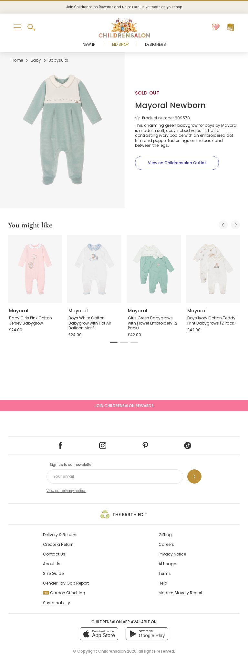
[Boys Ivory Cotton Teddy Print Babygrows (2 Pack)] (213, 269)
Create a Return (58, 544)
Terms (165, 573)
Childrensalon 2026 (117, 651)
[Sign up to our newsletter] (194, 476)
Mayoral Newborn (170, 105)
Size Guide (53, 573)
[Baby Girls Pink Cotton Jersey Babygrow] (35, 269)
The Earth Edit (123, 514)
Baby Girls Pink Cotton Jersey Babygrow (30, 320)
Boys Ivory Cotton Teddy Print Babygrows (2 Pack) (211, 320)
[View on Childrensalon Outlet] (177, 163)
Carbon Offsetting (64, 593)
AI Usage (167, 563)
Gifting (165, 534)
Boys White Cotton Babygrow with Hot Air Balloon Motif (89, 322)
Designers (155, 44)
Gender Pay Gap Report (66, 583)
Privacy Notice (172, 554)
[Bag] (230, 27)
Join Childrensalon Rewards (124, 405)
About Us (51, 563)
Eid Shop (120, 44)
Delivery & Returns (60, 534)
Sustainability (56, 603)
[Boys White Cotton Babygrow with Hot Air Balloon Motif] (94, 269)
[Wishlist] (216, 27)
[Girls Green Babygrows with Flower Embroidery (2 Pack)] (154, 269)
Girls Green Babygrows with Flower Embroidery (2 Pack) (152, 322)
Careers (166, 544)
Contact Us (54, 554)
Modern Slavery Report (180, 593)
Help (163, 583)
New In (89, 44)
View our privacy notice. (66, 490)
